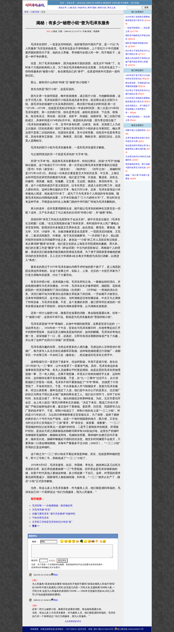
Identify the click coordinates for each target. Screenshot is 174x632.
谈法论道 (81, 3)
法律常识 (98, 3)
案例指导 (107, 3)
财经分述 (102, 7)
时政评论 (82, 7)
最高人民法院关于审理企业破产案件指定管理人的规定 (137, 61)
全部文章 (70, 3)
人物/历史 (72, 7)
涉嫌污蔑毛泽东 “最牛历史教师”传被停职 (53, 513)
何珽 (90, 629)
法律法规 (116, 3)
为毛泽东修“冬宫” (41, 509)
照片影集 (135, 3)
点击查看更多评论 (73, 621)
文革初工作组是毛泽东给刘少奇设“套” (52, 522)
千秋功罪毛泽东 (40, 518)
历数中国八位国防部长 (135, 130)
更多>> (36, 526)
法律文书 (90, 3)
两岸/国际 (92, 7)
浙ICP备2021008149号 (103, 629)
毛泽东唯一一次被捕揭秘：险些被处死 (52, 505)
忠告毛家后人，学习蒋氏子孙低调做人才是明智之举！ (137, 109)
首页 (62, 3)
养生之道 (111, 7)
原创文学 (62, 7)
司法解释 (124, 3)
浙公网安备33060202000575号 (130, 629)
